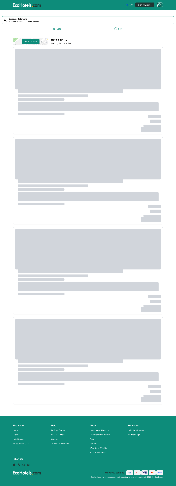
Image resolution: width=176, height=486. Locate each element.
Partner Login (134, 434)
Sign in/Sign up (145, 5)
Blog (92, 439)
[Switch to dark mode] (160, 5)
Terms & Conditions (60, 443)
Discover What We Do (100, 434)
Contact (54, 439)
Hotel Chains (18, 439)
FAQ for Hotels (57, 434)
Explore (16, 434)
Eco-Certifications (98, 452)
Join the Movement (137, 430)
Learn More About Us (99, 430)
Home (15, 430)
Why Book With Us (98, 448)
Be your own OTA (21, 443)
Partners (93, 443)
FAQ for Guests (58, 430)
